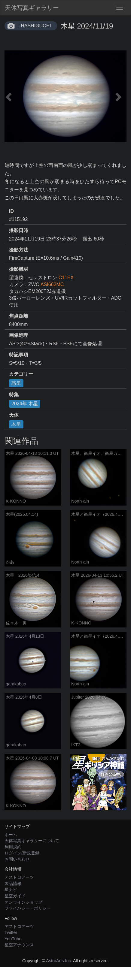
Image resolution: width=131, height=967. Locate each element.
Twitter (11, 932)
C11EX (66, 277)
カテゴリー (21, 373)
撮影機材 (18, 269)
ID (11, 211)
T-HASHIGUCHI (34, 25)
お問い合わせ (17, 859)
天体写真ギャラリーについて (32, 840)
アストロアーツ (19, 877)
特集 (14, 394)
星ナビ (11, 889)
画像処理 (18, 335)
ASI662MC (52, 284)
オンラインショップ (23, 902)
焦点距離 (18, 316)
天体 (14, 415)
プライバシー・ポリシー (28, 908)
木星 (16, 424)
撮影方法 (18, 249)
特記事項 (18, 354)
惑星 (16, 382)
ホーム (11, 834)
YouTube (13, 938)
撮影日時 (18, 230)
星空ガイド (15, 895)
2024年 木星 (24, 403)
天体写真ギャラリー (32, 8)
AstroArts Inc (58, 960)
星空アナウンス (19, 944)
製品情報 (13, 883)
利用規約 (13, 847)
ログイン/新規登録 (22, 853)
